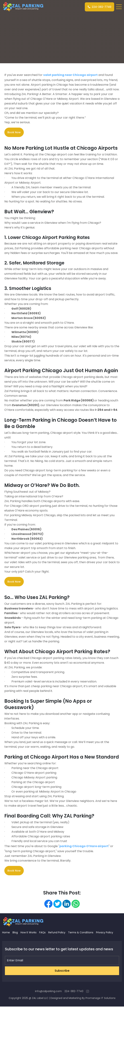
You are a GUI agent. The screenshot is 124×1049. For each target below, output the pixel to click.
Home (6, 932)
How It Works (28, 932)
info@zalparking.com (48, 991)
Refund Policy (56, 932)
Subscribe (62, 971)
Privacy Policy (104, 932)
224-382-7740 (99, 7)
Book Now (14, 132)
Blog (15, 932)
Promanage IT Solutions (100, 998)
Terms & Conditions (80, 932)
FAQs (42, 932)
